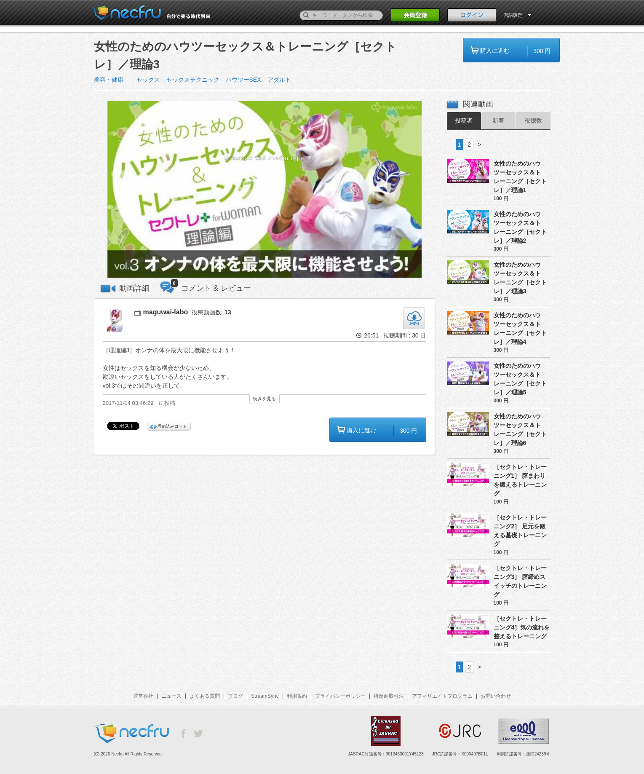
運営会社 (143, 696)
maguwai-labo (165, 312)
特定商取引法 (389, 696)
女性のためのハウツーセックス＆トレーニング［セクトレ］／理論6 (520, 429)
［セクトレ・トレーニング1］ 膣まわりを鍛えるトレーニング (520, 480)
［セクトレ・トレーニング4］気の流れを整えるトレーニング (522, 627)
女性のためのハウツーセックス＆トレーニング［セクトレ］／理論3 (520, 278)
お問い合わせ (496, 696)
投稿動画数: (211, 312)
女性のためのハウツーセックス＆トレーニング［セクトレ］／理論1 (520, 176)
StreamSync (264, 696)
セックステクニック (192, 79)
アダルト (279, 79)
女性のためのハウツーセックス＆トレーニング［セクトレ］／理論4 (520, 328)
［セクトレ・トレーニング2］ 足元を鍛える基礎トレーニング (520, 530)
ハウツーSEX (243, 79)
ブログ (235, 696)
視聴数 (533, 120)
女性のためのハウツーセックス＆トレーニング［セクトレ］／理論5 (520, 379)
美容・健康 (108, 79)
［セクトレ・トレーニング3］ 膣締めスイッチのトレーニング (520, 581)
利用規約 (297, 696)
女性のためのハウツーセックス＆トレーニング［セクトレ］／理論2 (520, 227)
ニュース (171, 696)
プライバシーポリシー (340, 696)
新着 (498, 120)
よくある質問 (205, 696)
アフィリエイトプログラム (442, 696)
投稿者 (464, 120)
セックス (148, 79)
